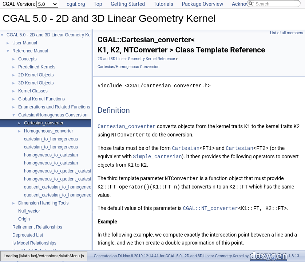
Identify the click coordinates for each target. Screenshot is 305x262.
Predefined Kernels (36, 67)
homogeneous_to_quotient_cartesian (60, 171)
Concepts (27, 58)
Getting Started (128, 4)
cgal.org (76, 4)
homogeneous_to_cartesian (51, 155)
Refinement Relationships (37, 227)
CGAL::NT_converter (210, 205)
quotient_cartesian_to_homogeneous (60, 187)
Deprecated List (27, 235)
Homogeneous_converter (48, 131)
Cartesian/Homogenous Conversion (52, 115)
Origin (24, 219)
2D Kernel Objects (36, 75)
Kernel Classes (33, 91)
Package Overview (202, 4)
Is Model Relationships (34, 243)
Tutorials (163, 4)
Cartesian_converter (43, 123)
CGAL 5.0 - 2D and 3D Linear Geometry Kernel (52, 34)
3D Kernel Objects (36, 83)
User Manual (24, 42)
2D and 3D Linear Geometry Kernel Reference (136, 58)
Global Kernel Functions (41, 99)
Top (98, 4)
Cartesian (185, 147)
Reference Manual (30, 50)
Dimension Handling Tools (43, 203)
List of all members (286, 33)
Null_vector (29, 211)
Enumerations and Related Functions (54, 107)
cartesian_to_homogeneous (51, 139)
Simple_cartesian (157, 155)
